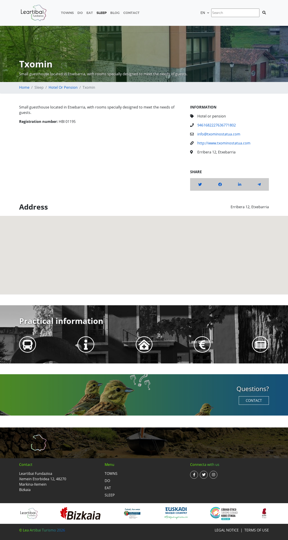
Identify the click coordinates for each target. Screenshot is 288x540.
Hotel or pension (63, 87)
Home (24, 87)
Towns (67, 13)
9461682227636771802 (216, 125)
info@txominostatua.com (218, 134)
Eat (89, 13)
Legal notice (227, 530)
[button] (144, 251)
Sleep (102, 13)
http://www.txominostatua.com (223, 143)
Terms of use (256, 530)
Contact (131, 13)
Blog (115, 13)
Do (80, 13)
